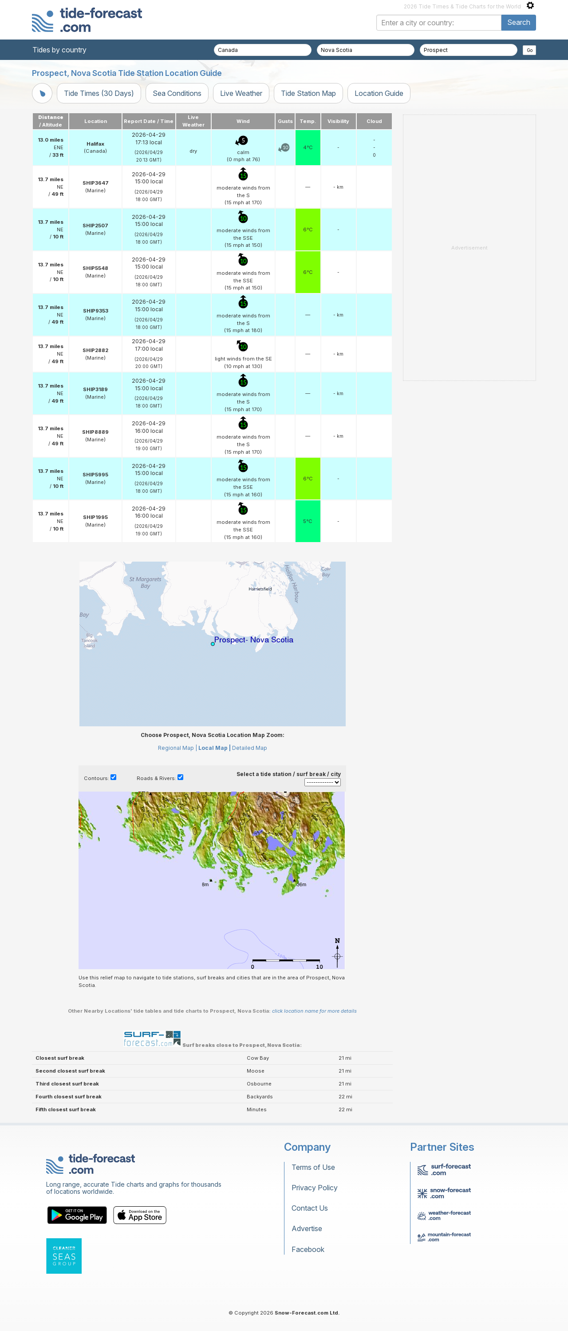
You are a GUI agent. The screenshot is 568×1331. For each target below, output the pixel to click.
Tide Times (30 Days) (99, 93)
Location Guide (379, 93)
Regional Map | (177, 748)
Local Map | (214, 748)
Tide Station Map (308, 93)
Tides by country (59, 49)
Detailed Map (249, 748)
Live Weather (241, 93)
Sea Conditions (177, 93)
